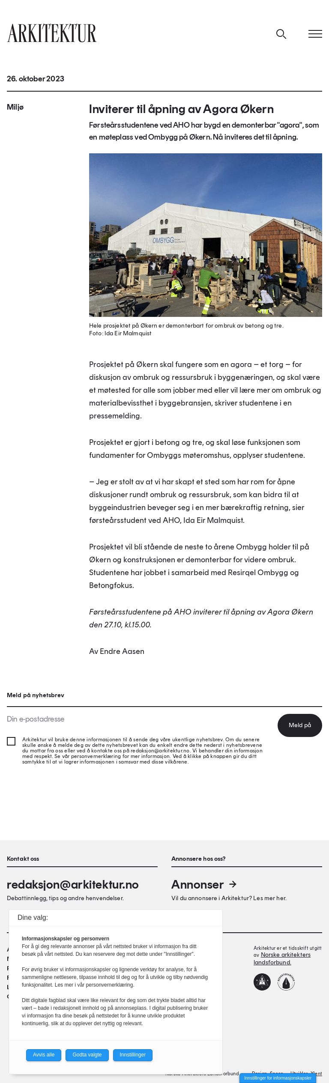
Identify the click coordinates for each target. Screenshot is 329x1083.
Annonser (204, 884)
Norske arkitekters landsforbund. (282, 958)
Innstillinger (133, 1055)
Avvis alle (43, 1055)
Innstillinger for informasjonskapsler (277, 1078)
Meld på (300, 725)
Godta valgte (87, 1055)
